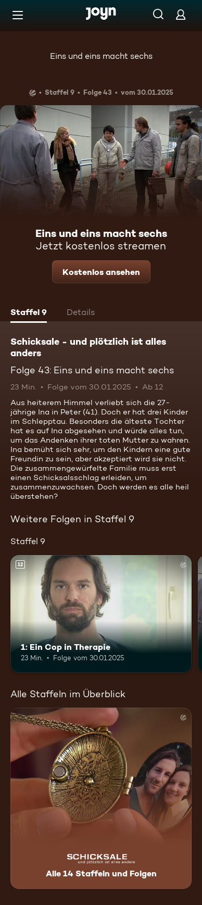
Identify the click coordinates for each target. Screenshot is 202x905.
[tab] (28, 313)
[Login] (180, 14)
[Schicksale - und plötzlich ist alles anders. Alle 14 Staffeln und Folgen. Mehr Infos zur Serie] (101, 798)
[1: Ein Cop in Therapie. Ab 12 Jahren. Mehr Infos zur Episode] (101, 614)
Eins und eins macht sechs (101, 56)
